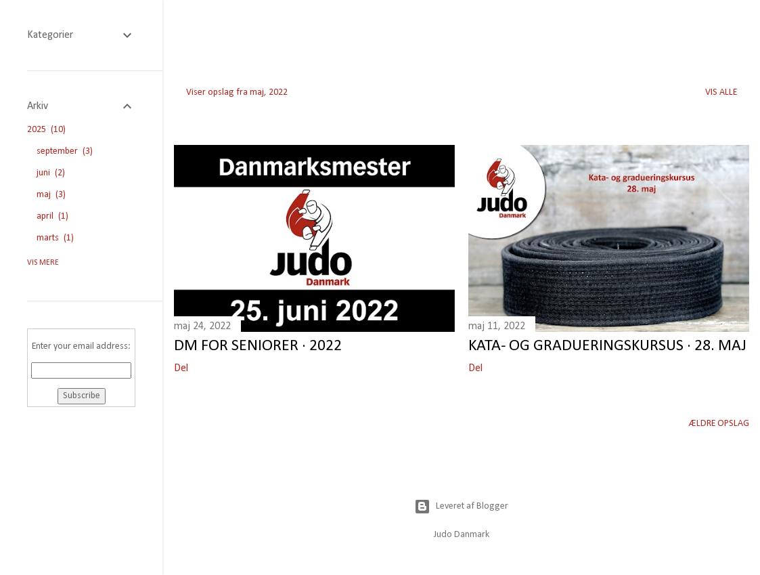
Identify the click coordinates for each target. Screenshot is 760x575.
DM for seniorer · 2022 (258, 346)
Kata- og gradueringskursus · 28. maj (607, 346)
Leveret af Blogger (461, 506)
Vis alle (721, 92)
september (65, 151)
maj (51, 195)
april (52, 216)
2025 (46, 130)
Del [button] (181, 368)
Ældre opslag (719, 424)
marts (55, 238)
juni (51, 173)
